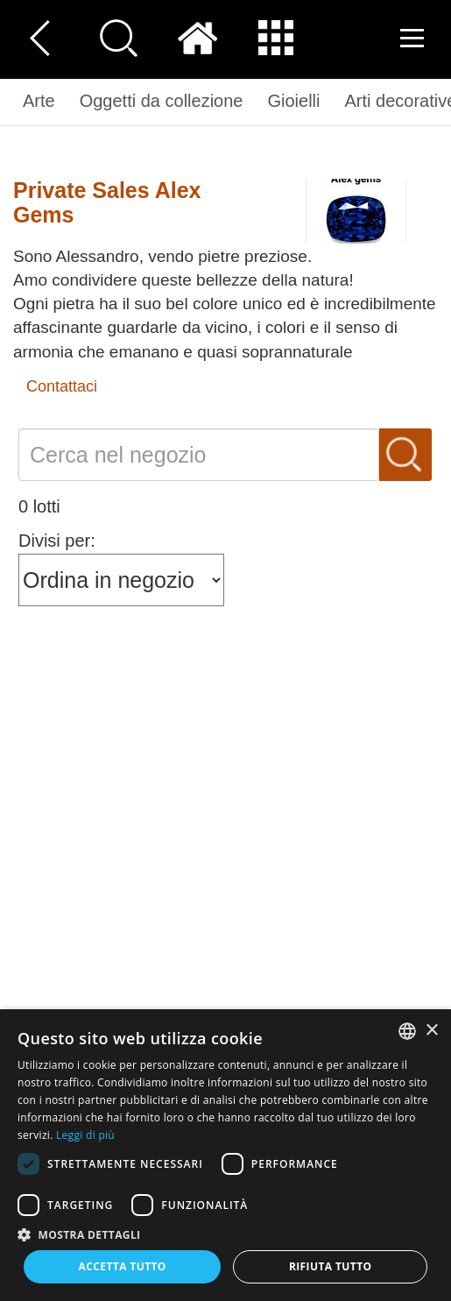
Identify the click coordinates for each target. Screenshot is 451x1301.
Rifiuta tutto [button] (330, 1266)
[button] (225, 1234)
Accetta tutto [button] (122, 1266)
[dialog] (225, 1155)
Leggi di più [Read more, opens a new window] (85, 1135)
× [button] (431, 1030)
